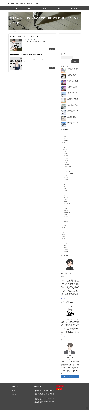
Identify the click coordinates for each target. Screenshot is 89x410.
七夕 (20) (65, 187)
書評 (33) (63, 235)
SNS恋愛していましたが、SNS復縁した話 (42, 386)
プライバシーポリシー (73, 8)
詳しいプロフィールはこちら (67, 295)
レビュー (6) (66, 134)
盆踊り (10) (66, 202)
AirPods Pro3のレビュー (39, 401)
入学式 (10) (66, 147)
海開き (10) (66, 193)
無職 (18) (63, 128)
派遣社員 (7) (64, 226)
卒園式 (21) (66, 217)
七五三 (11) (66, 219)
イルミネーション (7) (67, 163)
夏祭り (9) (65, 180)
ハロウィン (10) (66, 215)
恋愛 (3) (63, 143)
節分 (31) (65, 191)
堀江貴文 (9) (66, 248)
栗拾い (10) (66, 154)
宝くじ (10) (66, 176)
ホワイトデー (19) (67, 208)
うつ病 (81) (64, 228)
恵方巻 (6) (65, 195)
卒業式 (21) (66, 213)
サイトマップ (59, 8)
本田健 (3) (65, 239)
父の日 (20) (66, 174)
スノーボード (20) (67, 189)
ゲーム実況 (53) (65, 130)
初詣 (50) (65, 178)
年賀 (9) (65, 184)
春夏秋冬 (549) (64, 145)
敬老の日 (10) (66, 206)
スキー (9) (65, 182)
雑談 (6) (65, 132)
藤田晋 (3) (65, 243)
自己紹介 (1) (64, 141)
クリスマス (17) (66, 171)
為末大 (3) (65, 241)
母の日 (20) (66, 165)
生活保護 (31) (64, 232)
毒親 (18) (63, 139)
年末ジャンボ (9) (67, 167)
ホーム (15, 8)
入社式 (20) (66, 152)
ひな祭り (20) (66, 204)
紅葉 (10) (65, 211)
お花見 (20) (66, 156)
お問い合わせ (44, 8)
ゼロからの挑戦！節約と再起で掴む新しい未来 (24, 3)
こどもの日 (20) (66, 160)
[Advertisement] (70, 44)
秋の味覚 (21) (66, 150)
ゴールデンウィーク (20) (68, 169)
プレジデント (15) (67, 237)
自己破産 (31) (64, 230)
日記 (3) (63, 224)
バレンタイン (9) (67, 200)
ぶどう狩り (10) (66, 158)
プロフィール (29, 8)
